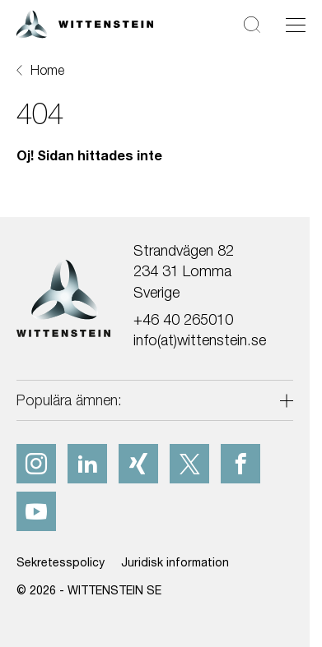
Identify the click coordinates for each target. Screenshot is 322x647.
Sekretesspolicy (60, 562)
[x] (189, 463)
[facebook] (240, 463)
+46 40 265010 (183, 319)
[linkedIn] (87, 463)
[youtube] (36, 511)
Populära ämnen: (69, 400)
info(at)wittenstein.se (199, 340)
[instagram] (36, 463)
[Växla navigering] (296, 25)
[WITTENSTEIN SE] (84, 22)
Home (47, 69)
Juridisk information (175, 562)
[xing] (138, 463)
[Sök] (252, 24)
